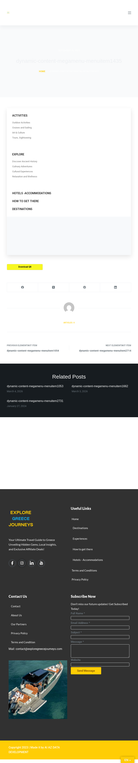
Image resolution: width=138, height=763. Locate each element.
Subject (76, 632)
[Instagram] (22, 563)
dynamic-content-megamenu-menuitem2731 (35, 400)
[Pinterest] (84, 287)
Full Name (78, 613)
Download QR (24, 267)
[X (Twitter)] (53, 287)
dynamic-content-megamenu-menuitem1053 (35, 386)
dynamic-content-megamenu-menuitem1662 (100, 386)
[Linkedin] (31, 563)
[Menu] (129, 12)
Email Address (80, 623)
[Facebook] (22, 287)
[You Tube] (41, 563)
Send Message (86, 670)
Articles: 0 (69, 323)
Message (77, 641)
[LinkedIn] (115, 287)
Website (75, 660)
